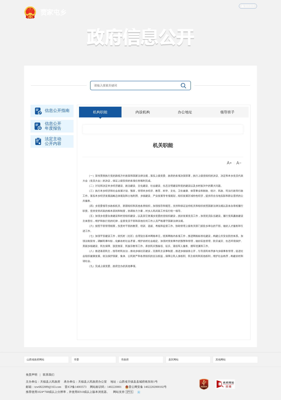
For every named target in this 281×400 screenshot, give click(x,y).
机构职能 (100, 112)
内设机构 (142, 112)
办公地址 (185, 112)
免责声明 (31, 374)
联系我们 (48, 374)
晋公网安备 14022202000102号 (146, 386)
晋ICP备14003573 (75, 386)
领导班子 (227, 112)
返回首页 (248, 6)
